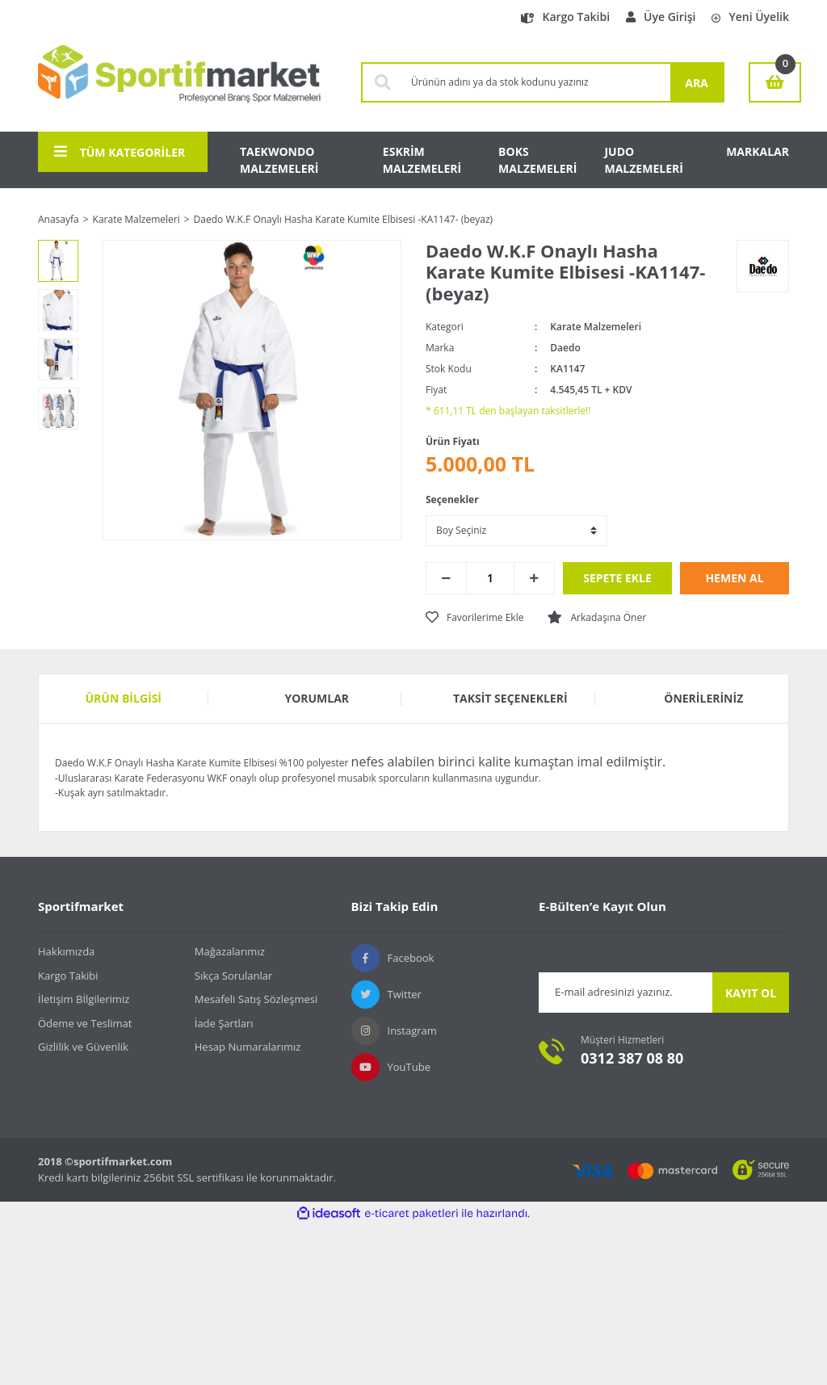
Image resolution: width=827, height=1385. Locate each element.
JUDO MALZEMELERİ (643, 160)
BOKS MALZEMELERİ (537, 160)
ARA (696, 82)
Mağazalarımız (230, 951)
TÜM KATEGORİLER (119, 152)
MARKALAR (757, 151)
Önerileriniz (703, 698)
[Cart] (775, 82)
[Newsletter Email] (625, 992)
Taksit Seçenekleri (510, 698)
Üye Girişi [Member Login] (660, 16)
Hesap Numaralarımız (248, 1046)
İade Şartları (224, 1023)
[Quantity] (490, 578)
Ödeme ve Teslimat (85, 1023)
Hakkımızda (66, 951)
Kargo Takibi (565, 16)
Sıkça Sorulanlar (234, 975)
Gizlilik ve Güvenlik (83, 1046)
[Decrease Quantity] (446, 578)
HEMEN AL (734, 577)
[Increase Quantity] (534, 578)
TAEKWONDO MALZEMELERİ (279, 160)
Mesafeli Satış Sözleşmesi (256, 999)
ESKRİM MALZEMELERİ (422, 160)
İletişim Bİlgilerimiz (83, 999)
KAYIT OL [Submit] (750, 993)
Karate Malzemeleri (595, 327)
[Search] (536, 82)
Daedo (565, 348)
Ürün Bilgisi (124, 698)
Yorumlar (316, 698)
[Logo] (179, 82)
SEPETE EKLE (617, 577)
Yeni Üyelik (750, 16)
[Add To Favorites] (474, 618)
